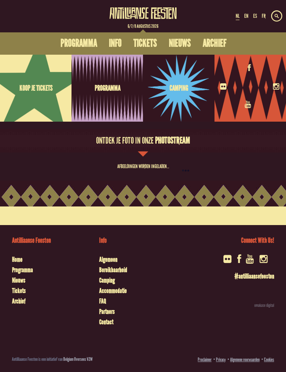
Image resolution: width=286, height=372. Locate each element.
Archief (18, 301)
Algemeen (108, 260)
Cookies (269, 359)
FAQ (102, 301)
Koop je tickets (36, 88)
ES (255, 16)
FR (264, 16)
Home (17, 260)
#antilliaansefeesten (254, 276)
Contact (106, 322)
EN (246, 16)
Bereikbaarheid (113, 270)
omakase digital (264, 305)
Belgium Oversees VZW (78, 359)
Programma (107, 88)
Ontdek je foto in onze (143, 140)
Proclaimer (205, 359)
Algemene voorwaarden (245, 359)
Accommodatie (113, 291)
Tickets (19, 291)
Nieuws (18, 280)
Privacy (221, 359)
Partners (107, 312)
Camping (178, 88)
